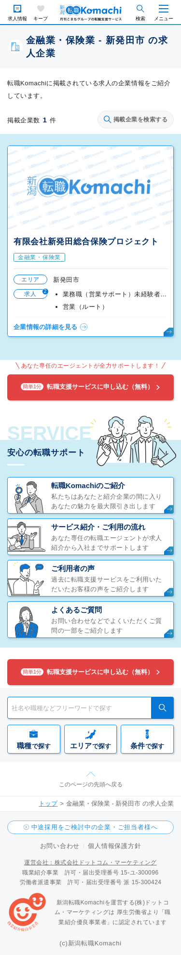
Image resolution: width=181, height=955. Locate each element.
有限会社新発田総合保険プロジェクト (86, 241)
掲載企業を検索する (135, 119)
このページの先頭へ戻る (91, 784)
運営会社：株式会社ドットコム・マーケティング (90, 862)
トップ (48, 803)
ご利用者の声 (73, 568)
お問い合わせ (60, 845)
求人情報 (17, 18)
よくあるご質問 (76, 610)
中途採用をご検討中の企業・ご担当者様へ (94, 827)
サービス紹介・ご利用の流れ (98, 527)
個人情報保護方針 (114, 845)
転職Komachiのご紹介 (88, 485)
